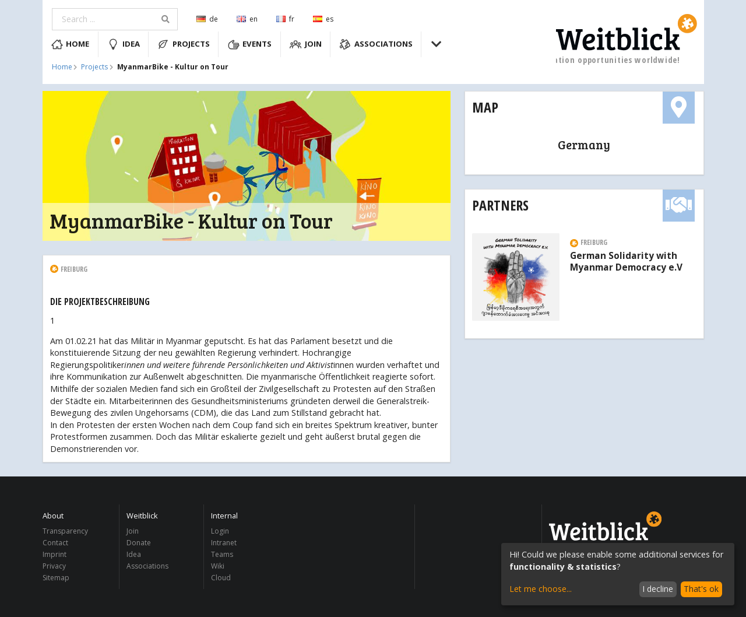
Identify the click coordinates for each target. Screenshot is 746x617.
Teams (222, 554)
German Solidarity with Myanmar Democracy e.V (626, 262)
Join (306, 44)
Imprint (54, 554)
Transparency (65, 531)
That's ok (701, 588)
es (323, 19)
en (247, 19)
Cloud (221, 577)
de (207, 19)
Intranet (224, 543)
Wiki (217, 566)
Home (70, 44)
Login (220, 531)
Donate (138, 543)
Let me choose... (540, 589)
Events (250, 44)
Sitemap (56, 577)
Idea (123, 44)
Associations (376, 44)
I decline (657, 588)
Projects (183, 44)
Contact (55, 543)
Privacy (54, 566)
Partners (500, 205)
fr (285, 19)
